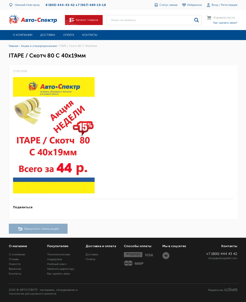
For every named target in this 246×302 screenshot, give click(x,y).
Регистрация (229, 5)
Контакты (89, 35)
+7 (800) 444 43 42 (221, 254)
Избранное (194, 5)
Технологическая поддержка (58, 257)
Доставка (47, 35)
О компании (22, 35)
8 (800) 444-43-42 (60, 5)
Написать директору (60, 269)
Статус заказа (168, 5)
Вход (215, 5)
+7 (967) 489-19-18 (90, 5)
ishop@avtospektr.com (222, 258)
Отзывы (14, 259)
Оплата (68, 35)
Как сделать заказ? (225, 22)
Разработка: (222, 290)
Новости (14, 264)
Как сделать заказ (58, 273)
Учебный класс (57, 264)
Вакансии (15, 269)
